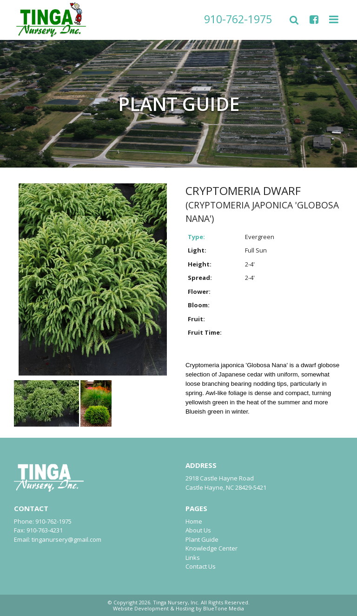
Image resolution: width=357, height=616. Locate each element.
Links (192, 557)
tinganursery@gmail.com (66, 539)
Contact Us (200, 566)
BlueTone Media (223, 608)
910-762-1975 (238, 19)
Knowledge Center (211, 548)
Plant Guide (201, 539)
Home (193, 521)
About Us (198, 530)
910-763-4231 (44, 530)
